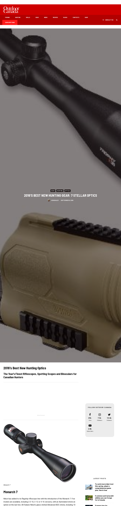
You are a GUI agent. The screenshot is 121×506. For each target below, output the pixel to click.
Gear (37, 17)
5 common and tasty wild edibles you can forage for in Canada (104, 498)
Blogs (65, 17)
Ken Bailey (55, 200)
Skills (28, 17)
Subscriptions (10, 22)
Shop (86, 17)
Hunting (17, 17)
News (45, 17)
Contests (76, 17)
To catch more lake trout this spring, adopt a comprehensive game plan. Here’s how (104, 487)
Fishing (7, 17)
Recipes (55, 17)
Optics (67, 190)
